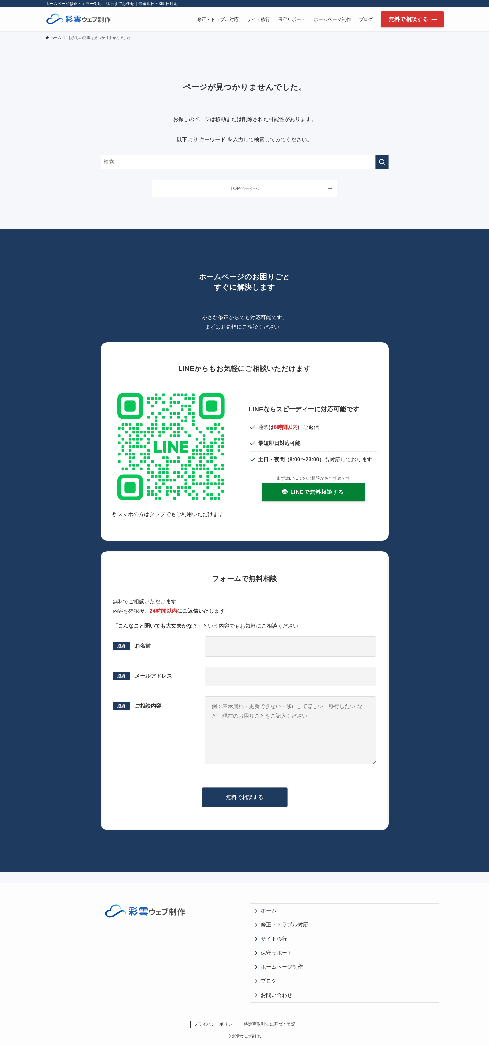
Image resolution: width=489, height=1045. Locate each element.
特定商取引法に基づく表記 (269, 1024)
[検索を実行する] (382, 162)
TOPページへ (244, 188)
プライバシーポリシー (215, 1024)
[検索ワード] (245, 162)
